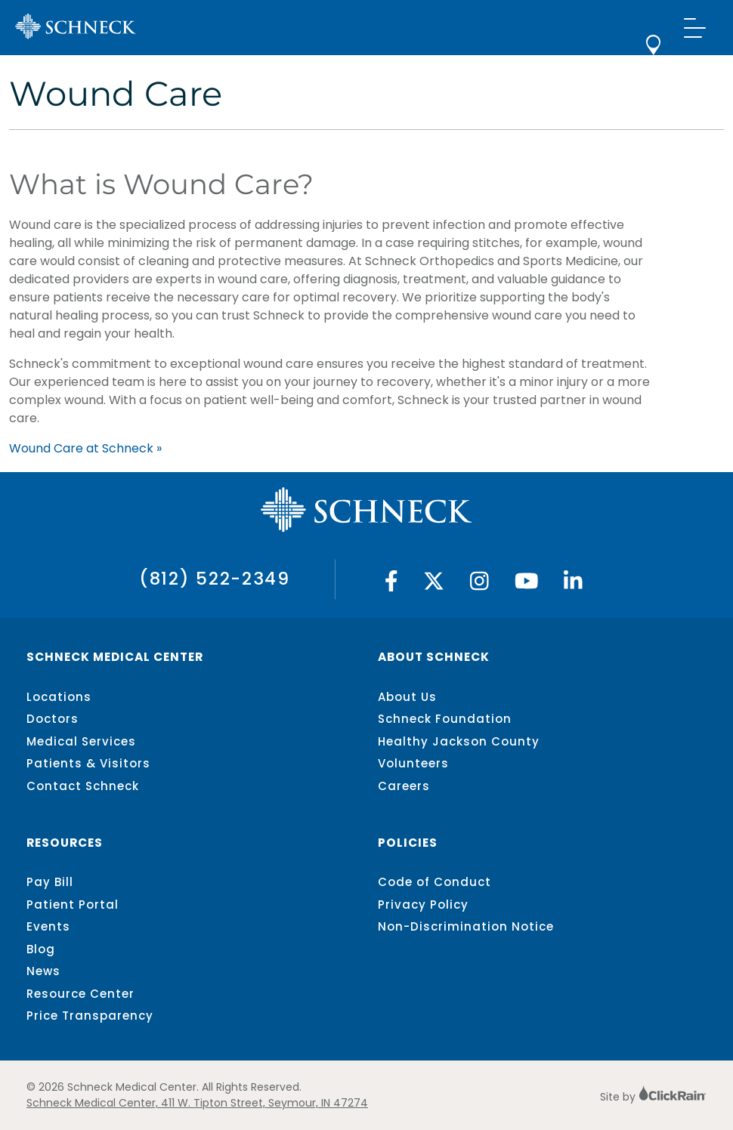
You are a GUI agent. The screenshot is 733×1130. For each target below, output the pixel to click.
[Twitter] (433, 585)
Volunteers (413, 763)
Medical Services (81, 741)
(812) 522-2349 (214, 579)
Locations (58, 697)
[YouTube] (527, 585)
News (43, 971)
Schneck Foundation (445, 719)
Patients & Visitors (88, 763)
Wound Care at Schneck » (85, 448)
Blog (40, 949)
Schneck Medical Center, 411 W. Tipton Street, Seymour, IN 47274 (197, 1102)
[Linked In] (573, 585)
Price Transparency (89, 1015)
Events (48, 926)
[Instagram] (479, 585)
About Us (407, 697)
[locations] (653, 51)
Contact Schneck (82, 786)
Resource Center (80, 994)
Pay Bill (49, 882)
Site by (653, 1096)
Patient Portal (72, 904)
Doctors (52, 719)
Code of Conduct (434, 882)
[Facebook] (391, 585)
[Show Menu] (695, 27)
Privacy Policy (423, 904)
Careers (404, 786)
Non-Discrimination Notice (466, 926)
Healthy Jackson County (459, 741)
